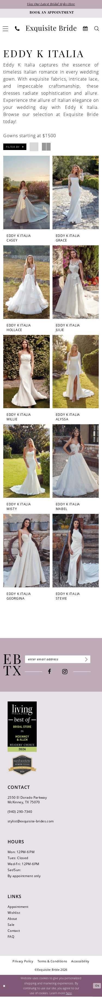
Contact (14, 931)
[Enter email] (61, 660)
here (69, 994)
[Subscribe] (92, 660)
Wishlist (14, 913)
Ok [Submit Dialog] (96, 987)
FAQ (11, 937)
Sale (11, 925)
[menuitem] (17, 29)
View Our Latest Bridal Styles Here (51, 5)
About (12, 919)
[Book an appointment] (51, 13)
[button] (14, 147)
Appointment (18, 907)
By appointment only (24, 877)
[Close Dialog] (4, 987)
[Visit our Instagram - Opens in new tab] (68, 673)
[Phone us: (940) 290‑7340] (17, 29)
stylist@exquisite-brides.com (31, 822)
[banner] (51, 29)
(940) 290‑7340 (20, 812)
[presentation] (26, 193)
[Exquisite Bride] (12, 666)
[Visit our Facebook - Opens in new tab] (52, 673)
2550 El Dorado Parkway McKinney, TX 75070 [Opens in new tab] (27, 800)
